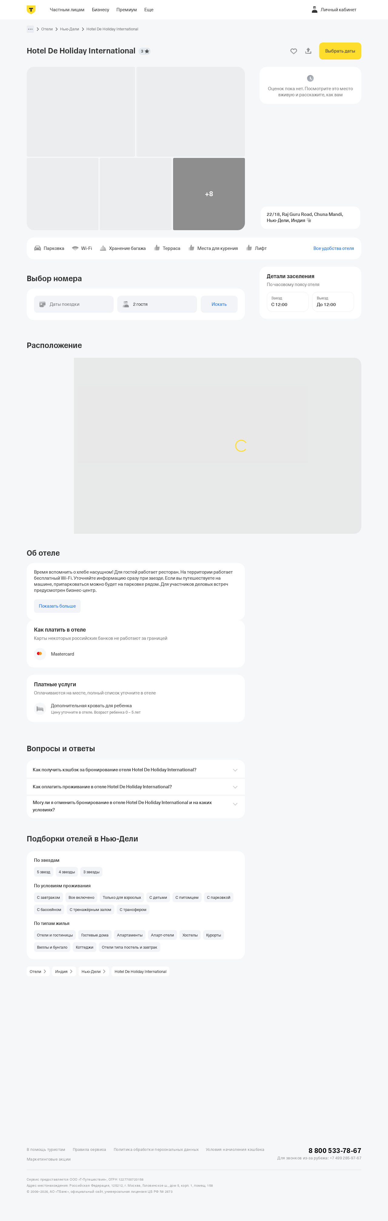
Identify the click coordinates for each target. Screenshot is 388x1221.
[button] (30, 29)
